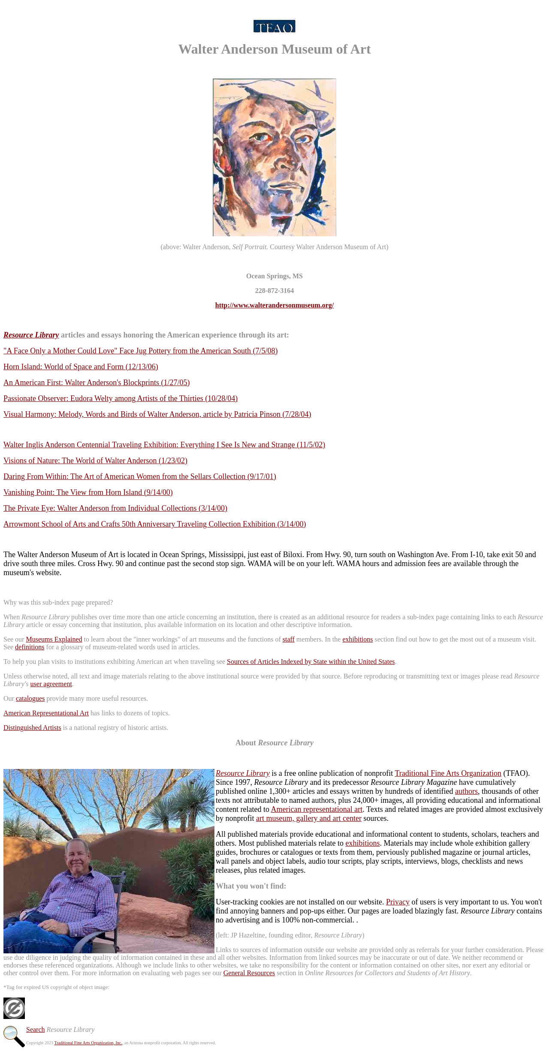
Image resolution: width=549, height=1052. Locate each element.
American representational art (316, 809)
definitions (29, 647)
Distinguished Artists (32, 727)
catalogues (30, 698)
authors (466, 791)
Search (35, 1029)
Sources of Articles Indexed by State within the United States (311, 661)
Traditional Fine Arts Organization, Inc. (88, 1042)
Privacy (398, 902)
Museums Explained (54, 639)
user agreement (51, 683)
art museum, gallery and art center (309, 818)
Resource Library (243, 773)
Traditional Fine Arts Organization (448, 773)
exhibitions (357, 639)
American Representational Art (46, 713)
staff (289, 639)
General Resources (249, 973)
